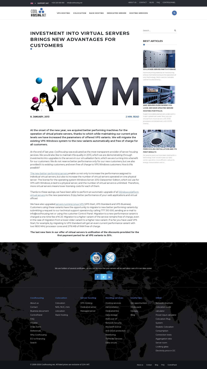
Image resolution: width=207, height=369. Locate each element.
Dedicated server (116, 13)
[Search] (175, 30)
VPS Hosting (86, 303)
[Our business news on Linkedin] (109, 279)
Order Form (35, 327)
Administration (112, 307)
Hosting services (138, 13)
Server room (161, 343)
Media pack (136, 307)
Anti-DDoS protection (115, 331)
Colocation (79, 13)
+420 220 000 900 (57, 3)
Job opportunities (139, 303)
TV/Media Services (113, 339)
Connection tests (163, 335)
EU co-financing (37, 339)
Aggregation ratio (164, 339)
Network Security (113, 323)
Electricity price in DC (165, 350)
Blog (151, 3)
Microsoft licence (113, 327)
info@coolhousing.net (74, 3)
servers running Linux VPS (70, 204)
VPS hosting (63, 13)
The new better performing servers (49, 173)
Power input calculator (166, 315)
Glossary (134, 311)
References (35, 331)
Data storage (111, 315)
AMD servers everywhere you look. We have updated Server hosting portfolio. (158, 108)
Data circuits (111, 343)
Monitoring (110, 335)
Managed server (87, 311)
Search (33, 343)
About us (132, 3)
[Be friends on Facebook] (98, 279)
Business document (39, 311)
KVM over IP (111, 319)
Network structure (164, 303)
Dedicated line (112, 311)
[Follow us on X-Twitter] (104, 279)
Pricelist (33, 323)
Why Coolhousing (38, 335)
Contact (143, 3)
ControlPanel (169, 3)
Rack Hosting (61, 315)
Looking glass (162, 346)
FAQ (158, 3)
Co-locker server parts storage (159, 69)
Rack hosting (96, 13)
